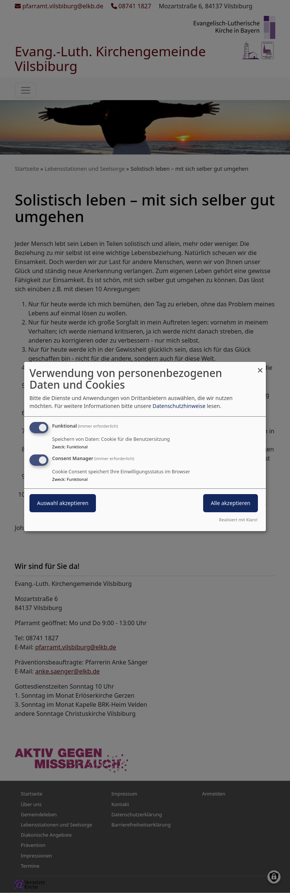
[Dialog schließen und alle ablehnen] (260, 366)
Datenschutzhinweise (179, 405)
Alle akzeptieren (230, 503)
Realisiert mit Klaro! (238, 519)
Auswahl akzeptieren (62, 503)
